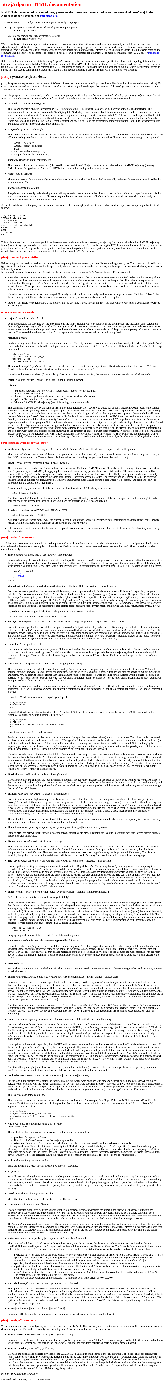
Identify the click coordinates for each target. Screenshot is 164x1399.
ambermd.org (48, 15)
